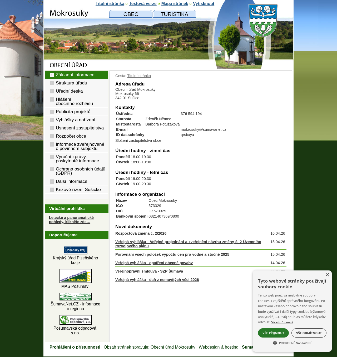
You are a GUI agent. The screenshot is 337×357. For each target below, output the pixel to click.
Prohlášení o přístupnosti (74, 347)
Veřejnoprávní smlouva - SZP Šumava (149, 271)
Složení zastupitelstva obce (138, 140)
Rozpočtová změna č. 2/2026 (140, 233)
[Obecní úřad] (131, 14)
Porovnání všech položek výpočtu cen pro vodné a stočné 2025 (172, 254)
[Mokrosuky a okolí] (174, 14)
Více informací (282, 322)
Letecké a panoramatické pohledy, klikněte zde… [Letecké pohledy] (71, 219)
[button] (292, 342)
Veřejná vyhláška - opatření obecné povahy (154, 263)
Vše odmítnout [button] (309, 333)
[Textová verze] (143, 4)
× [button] (327, 275)
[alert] (292, 311)
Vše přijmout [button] (273, 333)
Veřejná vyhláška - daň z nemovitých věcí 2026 (157, 280)
